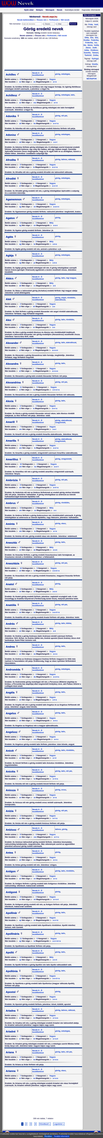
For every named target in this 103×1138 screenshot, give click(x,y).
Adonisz (13, 134)
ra (34, 371)
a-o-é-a (56, 677)
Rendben (48, 1136)
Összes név (42, 20)
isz (35, 142)
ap (20, 920)
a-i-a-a (55, 1018)
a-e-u (55, 721)
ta (34, 167)
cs (34, 286)
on (35, 207)
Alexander (14, 343)
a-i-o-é (56, 899)
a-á (54, 286)
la (35, 448)
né (35, 899)
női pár (64, 116)
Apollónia (13, 971)
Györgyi (95, 59)
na (34, 390)
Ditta (87, 38)
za (35, 797)
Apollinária (14, 933)
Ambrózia (13, 480)
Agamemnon (15, 199)
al (20, 307)
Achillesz (13, 95)
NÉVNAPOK (92, 79)
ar (20, 1018)
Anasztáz (13, 542)
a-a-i (54, 429)
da (35, 677)
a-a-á (55, 550)
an (20, 550)
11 (21, 387)
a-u (55, 510)
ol (34, 592)
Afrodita (12, 159)
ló (34, 960)
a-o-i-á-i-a (57, 941)
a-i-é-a (55, 779)
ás (35, 631)
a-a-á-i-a (56, 571)
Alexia (11, 401)
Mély (51, 223)
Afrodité (12, 178)
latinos (64, 159)
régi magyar (70, 278)
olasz (63, 523)
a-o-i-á (55, 920)
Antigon (12, 871)
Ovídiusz (94, 50)
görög (57, 74)
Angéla (12, 692)
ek (34, 307)
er (34, 350)
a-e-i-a (54, 408)
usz (35, 739)
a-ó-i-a (55, 487)
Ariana (12, 1052)
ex (34, 327)
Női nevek (65, 20)
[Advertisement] (42, 54)
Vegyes (52, 79)
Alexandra (14, 363)
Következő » (45, 1124)
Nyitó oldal (28, 10)
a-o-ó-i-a (56, 978)
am (20, 429)
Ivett (96, 25)
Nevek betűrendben (25, 20)
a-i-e (55, 82)
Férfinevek (53, 20)
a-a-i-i (56, 467)
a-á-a (55, 244)
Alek (10, 299)
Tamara (95, 53)
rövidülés (71, 298)
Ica (95, 43)
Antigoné (13, 892)
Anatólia (13, 605)
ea (35, 654)
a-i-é (54, 758)
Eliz (91, 38)
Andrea (12, 646)
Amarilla (13, 440)
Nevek (59, 10)
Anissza (12, 790)
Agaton (12, 218)
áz (35, 550)
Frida (90, 25)
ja (34, 263)
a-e (53, 307)
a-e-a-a (55, 371)
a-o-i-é (55, 186)
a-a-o (55, 225)
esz (34, 103)
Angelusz (13, 732)
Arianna (12, 1071)
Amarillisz (14, 459)
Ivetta (96, 45)
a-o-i (55, 142)
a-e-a (55, 654)
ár (34, 920)
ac (20, 82)
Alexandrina (15, 382)
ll (34, 429)
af (20, 167)
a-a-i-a (55, 448)
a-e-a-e (55, 350)
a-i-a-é (55, 1039)
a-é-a (55, 700)
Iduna (89, 45)
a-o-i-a (55, 123)
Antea (11, 852)
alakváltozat (60, 300)
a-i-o (55, 879)
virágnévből (60, 423)
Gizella (95, 64)
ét (34, 758)
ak (20, 286)
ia (34, 408)
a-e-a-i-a (56, 390)
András (12, 623)
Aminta (12, 523)
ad (20, 123)
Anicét (11, 750)
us (35, 510)
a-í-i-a (55, 818)
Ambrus (12, 503)
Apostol (12, 992)
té (34, 186)
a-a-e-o (56, 207)
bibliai (68, 623)
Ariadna (12, 1010)
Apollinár (13, 913)
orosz (63, 790)
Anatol (12, 584)
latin (72, 95)
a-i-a (55, 531)
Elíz (96, 38)
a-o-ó (55, 960)
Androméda (15, 669)
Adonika (13, 116)
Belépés (39, 10)
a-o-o (55, 999)
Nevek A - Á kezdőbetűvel (38, 74)
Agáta (11, 236)
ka (35, 123)
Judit (94, 48)
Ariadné (12, 1031)
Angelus (13, 713)
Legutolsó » (59, 1124)
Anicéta (12, 771)
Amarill (12, 422)
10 (21, 464)
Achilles (12, 74)
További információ (61, 1136)
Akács (11, 278)
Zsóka (95, 55)
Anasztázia (14, 563)
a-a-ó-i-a (56, 612)
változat (71, 159)
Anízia (11, 811)
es (34, 82)
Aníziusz (13, 829)
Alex (10, 320)
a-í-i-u (56, 837)
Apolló (12, 952)
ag (20, 207)
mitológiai (65, 74)
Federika (95, 40)
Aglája (11, 255)
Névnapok (50, 10)
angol (63, 298)
